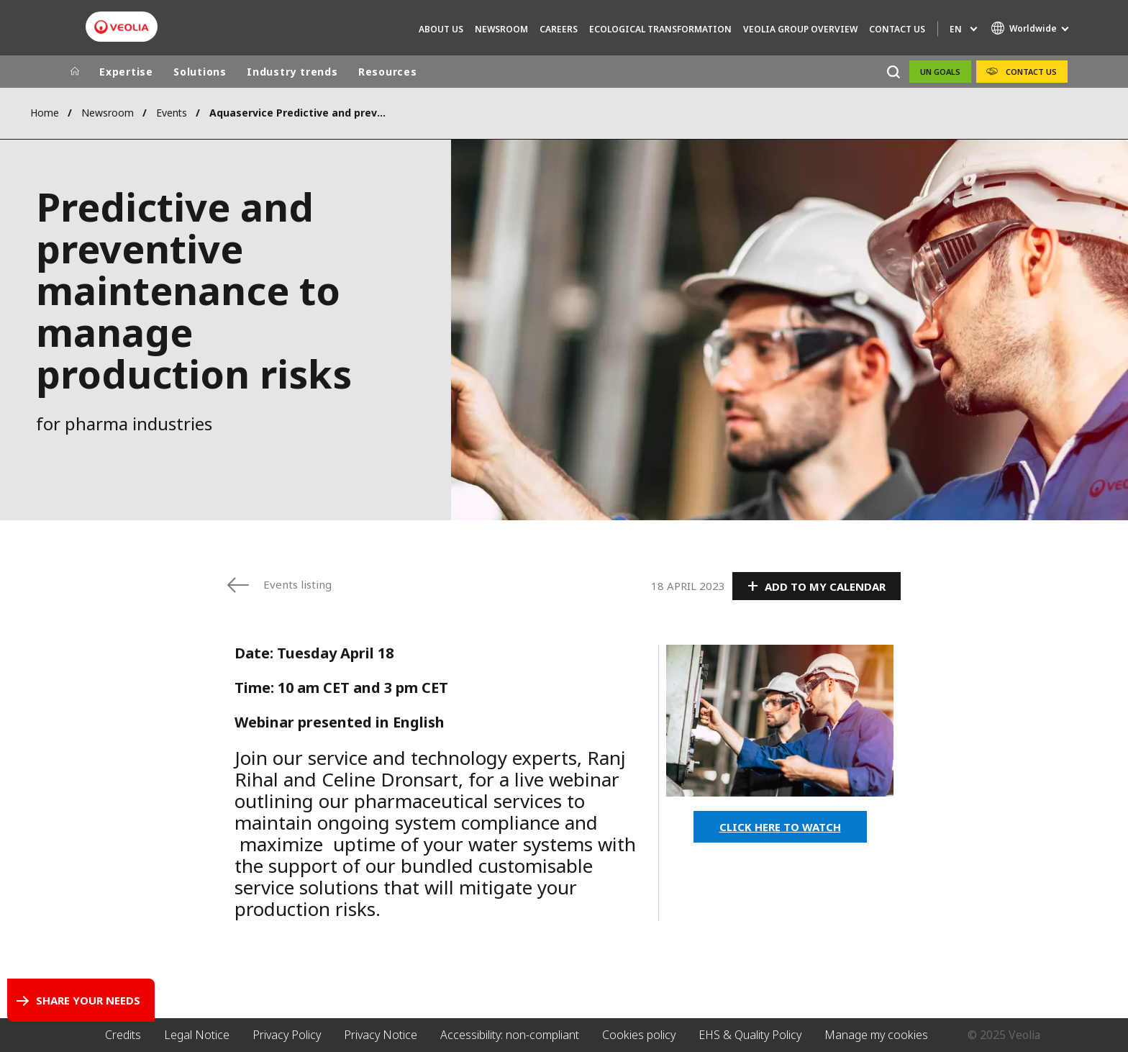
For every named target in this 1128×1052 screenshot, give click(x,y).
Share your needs (88, 1000)
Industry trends (292, 71)
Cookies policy (639, 1035)
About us (441, 29)
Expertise (126, 71)
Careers (559, 29)
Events (171, 112)
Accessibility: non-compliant (509, 1035)
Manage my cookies (876, 1035)
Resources (387, 71)
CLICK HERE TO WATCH (780, 827)
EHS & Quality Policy (750, 1035)
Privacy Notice (380, 1035)
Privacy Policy (287, 1035)
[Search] (893, 71)
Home (44, 112)
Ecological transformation (660, 29)
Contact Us (897, 29)
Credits (123, 1035)
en (956, 29)
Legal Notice (196, 1035)
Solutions (200, 71)
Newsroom (501, 29)
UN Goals (940, 71)
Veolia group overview (800, 29)
